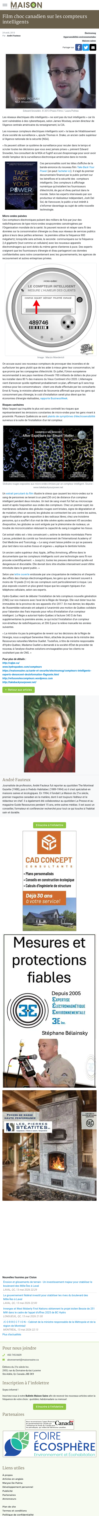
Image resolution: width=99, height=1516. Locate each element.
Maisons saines (89, 41)
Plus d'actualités (11, 1334)
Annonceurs (9, 1498)
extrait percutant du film (19, 493)
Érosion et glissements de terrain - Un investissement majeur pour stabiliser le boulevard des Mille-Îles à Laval (47, 1283)
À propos (7, 1475)
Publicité (7, 1491)
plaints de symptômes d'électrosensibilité (71, 416)
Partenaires (9, 1495)
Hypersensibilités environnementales (79, 37)
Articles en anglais (12, 1478)
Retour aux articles (18, 689)
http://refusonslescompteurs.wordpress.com (27, 678)
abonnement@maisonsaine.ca (23, 1359)
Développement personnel (17, 1487)
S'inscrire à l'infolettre (49, 825)
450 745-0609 (14, 1355)
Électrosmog (90, 33)
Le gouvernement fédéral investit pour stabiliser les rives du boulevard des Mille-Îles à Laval (45, 1297)
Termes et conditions (14, 1510)
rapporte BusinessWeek (53, 398)
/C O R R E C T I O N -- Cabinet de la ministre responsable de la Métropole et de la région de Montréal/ (49, 1323)
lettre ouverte (22, 574)
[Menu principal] (5, 5)
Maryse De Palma (12, 1483)
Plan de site (9, 1506)
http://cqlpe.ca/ (11, 662)
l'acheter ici (64, 171)
